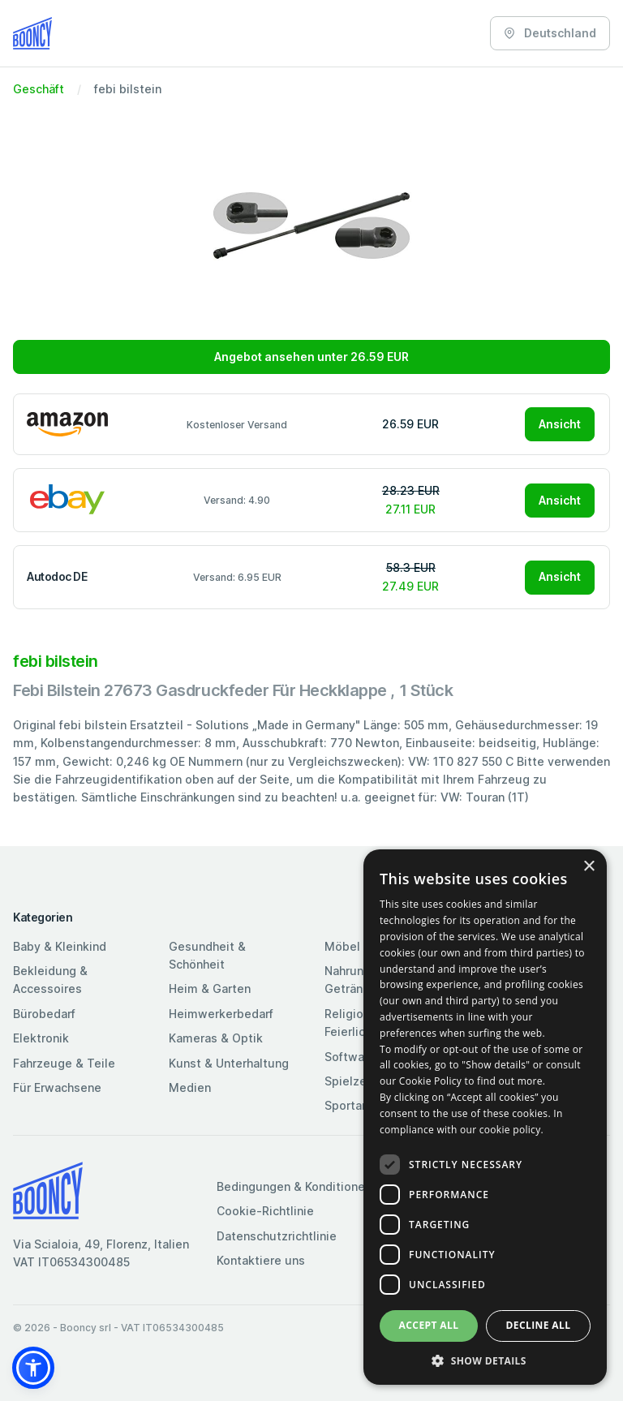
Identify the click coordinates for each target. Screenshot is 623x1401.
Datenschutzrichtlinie (277, 1236)
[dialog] (485, 1117)
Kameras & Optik (216, 1038)
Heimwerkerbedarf (221, 1014)
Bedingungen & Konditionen (294, 1186)
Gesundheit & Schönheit (207, 955)
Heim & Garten (210, 988)
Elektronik (41, 1038)
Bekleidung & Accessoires (50, 979)
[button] (33, 1368)
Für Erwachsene (57, 1087)
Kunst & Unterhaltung (229, 1063)
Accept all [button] (429, 1325)
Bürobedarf (44, 1014)
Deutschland (550, 33)
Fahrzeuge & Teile (64, 1063)
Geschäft (38, 89)
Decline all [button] (538, 1325)
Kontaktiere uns (261, 1260)
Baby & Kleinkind (59, 946)
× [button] (588, 867)
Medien (190, 1087)
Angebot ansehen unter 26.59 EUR (311, 356)
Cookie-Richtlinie (265, 1211)
